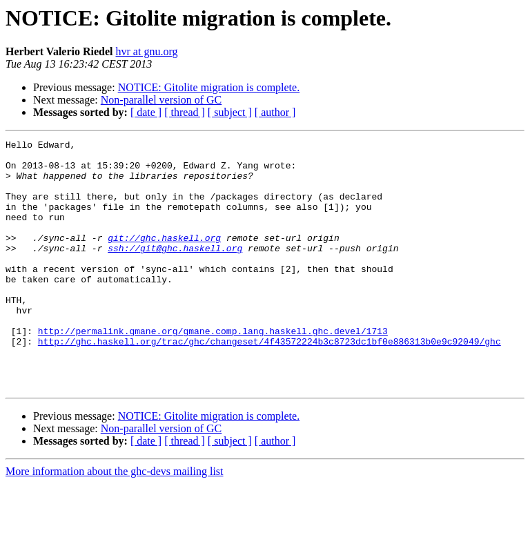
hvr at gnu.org (147, 51)
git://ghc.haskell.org (164, 258)
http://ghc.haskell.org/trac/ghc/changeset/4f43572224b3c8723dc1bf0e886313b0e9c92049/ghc (269, 382)
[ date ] (145, 112)
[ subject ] (230, 112)
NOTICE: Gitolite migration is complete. (209, 87)
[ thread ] (184, 112)
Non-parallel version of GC (161, 100)
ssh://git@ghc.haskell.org (175, 270)
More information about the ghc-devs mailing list (115, 521)
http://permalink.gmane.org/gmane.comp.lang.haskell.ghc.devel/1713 (213, 370)
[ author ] (275, 112)
